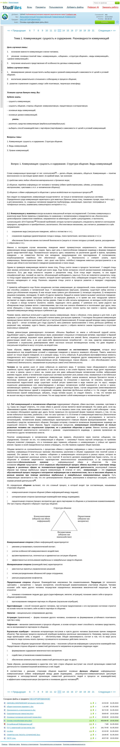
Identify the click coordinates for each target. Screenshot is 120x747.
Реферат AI (93, 7)
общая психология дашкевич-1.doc (20, 707)
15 (68, 30)
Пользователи (56, 7)
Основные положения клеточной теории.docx (24, 717)
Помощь (5, 744)
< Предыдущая (18, 30)
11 (51, 30)
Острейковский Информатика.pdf (19, 724)
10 (46, 30)
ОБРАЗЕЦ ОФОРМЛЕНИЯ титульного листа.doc (25, 703)
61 (91, 703)
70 (91, 714)
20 (89, 30)
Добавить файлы (75, 7)
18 (80, 30)
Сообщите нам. (71, 14)
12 (55, 30)
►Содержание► (2, 66)
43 (91, 728)
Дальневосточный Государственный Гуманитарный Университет (48, 17)
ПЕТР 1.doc (11, 738)
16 (72, 30)
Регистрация (13, 2)
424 (90, 731)
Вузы (29, 7)
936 (90, 724)
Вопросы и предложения (30, 744)
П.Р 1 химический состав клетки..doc (21, 728)
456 (90, 721)
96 (91, 707)
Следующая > (105, 30)
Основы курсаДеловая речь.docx (19, 721)
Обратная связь (14, 744)
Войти (5, 2)
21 (93, 30)
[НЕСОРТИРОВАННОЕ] (30, 20)
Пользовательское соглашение (51, 744)
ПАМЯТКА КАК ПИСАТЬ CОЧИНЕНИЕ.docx (23, 735)
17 (76, 30)
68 (91, 710)
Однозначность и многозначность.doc (21, 710)
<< (8, 30)
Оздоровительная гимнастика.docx (20, 714)
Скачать (104, 22)
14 (63, 30)
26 (91, 735)
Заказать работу (110, 7)
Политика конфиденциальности (74, 744)
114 (90, 717)
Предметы (41, 7)
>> (114, 30)
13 (59, 30)
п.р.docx (10, 731)
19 (84, 30)
